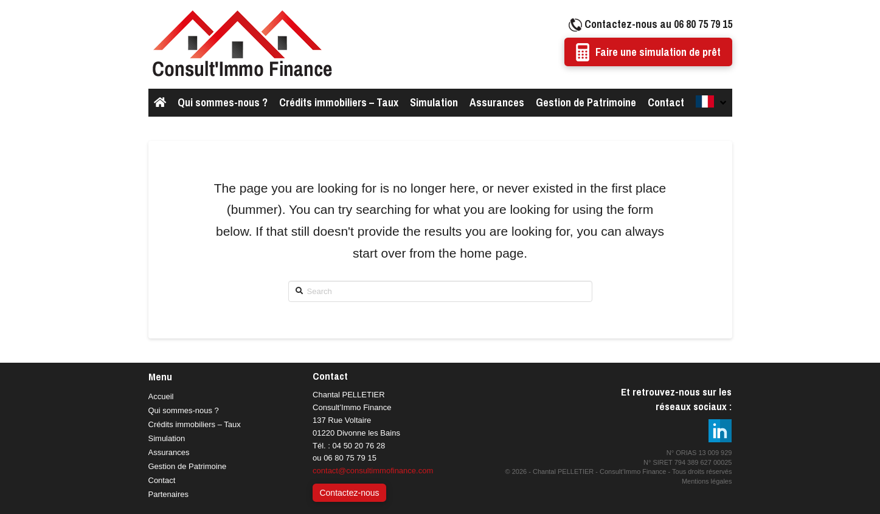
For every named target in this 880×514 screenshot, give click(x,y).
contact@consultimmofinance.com (373, 470)
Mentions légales (707, 481)
